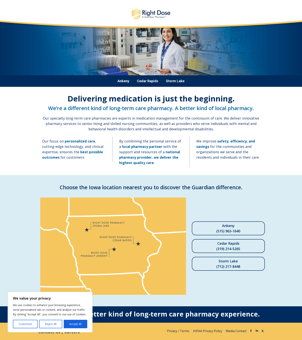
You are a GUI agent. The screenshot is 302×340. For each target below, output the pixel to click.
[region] (50, 312)
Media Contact (236, 331)
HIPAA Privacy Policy (208, 331)
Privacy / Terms (178, 331)
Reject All (50, 324)
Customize (25, 324)
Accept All (75, 324)
